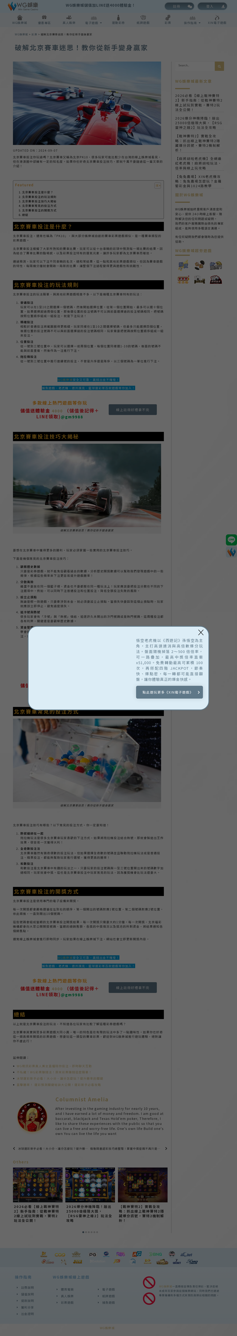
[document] (118, 668)
